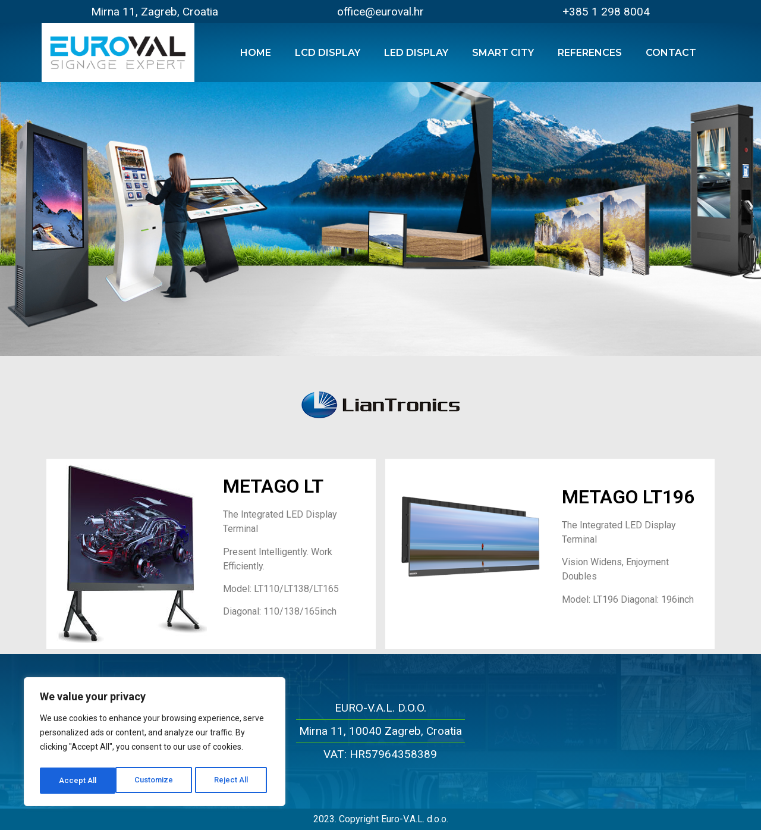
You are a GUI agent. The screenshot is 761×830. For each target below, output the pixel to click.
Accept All (232, 780)
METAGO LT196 (628, 497)
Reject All (157, 780)
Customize (78, 780)
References (590, 52)
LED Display (416, 52)
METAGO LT (273, 486)
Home (255, 52)
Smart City (503, 52)
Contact (671, 52)
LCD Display (327, 52)
